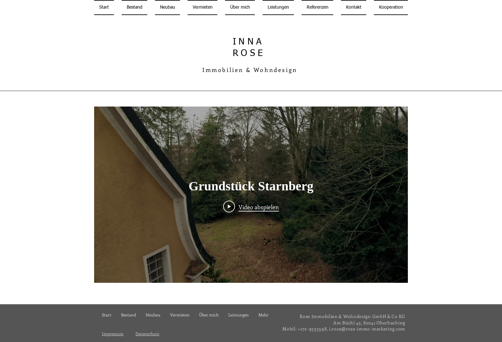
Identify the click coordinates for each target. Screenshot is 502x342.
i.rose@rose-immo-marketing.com (367, 329)
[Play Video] (251, 206)
